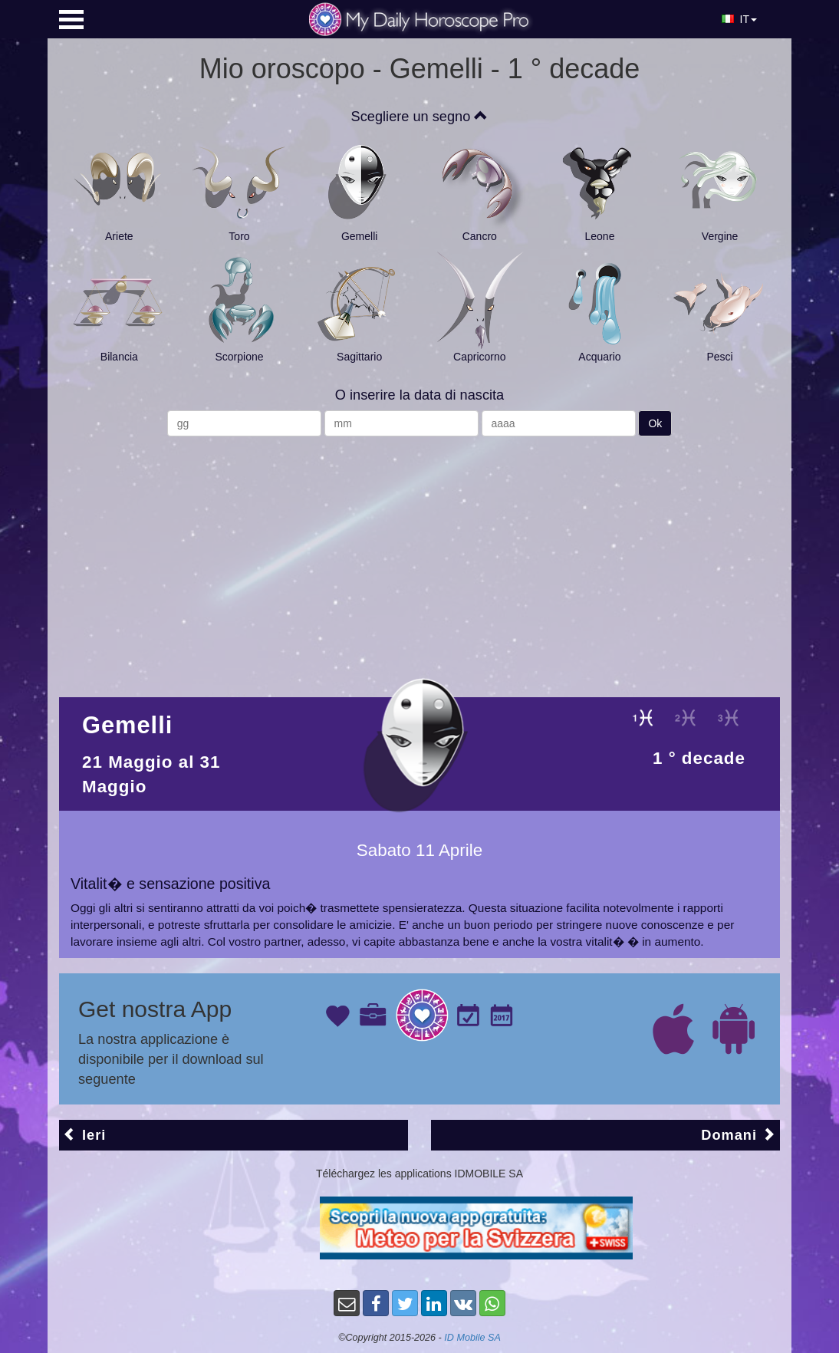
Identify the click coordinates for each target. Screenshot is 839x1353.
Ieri (84, 1135)
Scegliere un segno (420, 116)
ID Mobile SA (472, 1337)
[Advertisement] (419, 559)
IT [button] (739, 19)
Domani (738, 1135)
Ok (655, 423)
